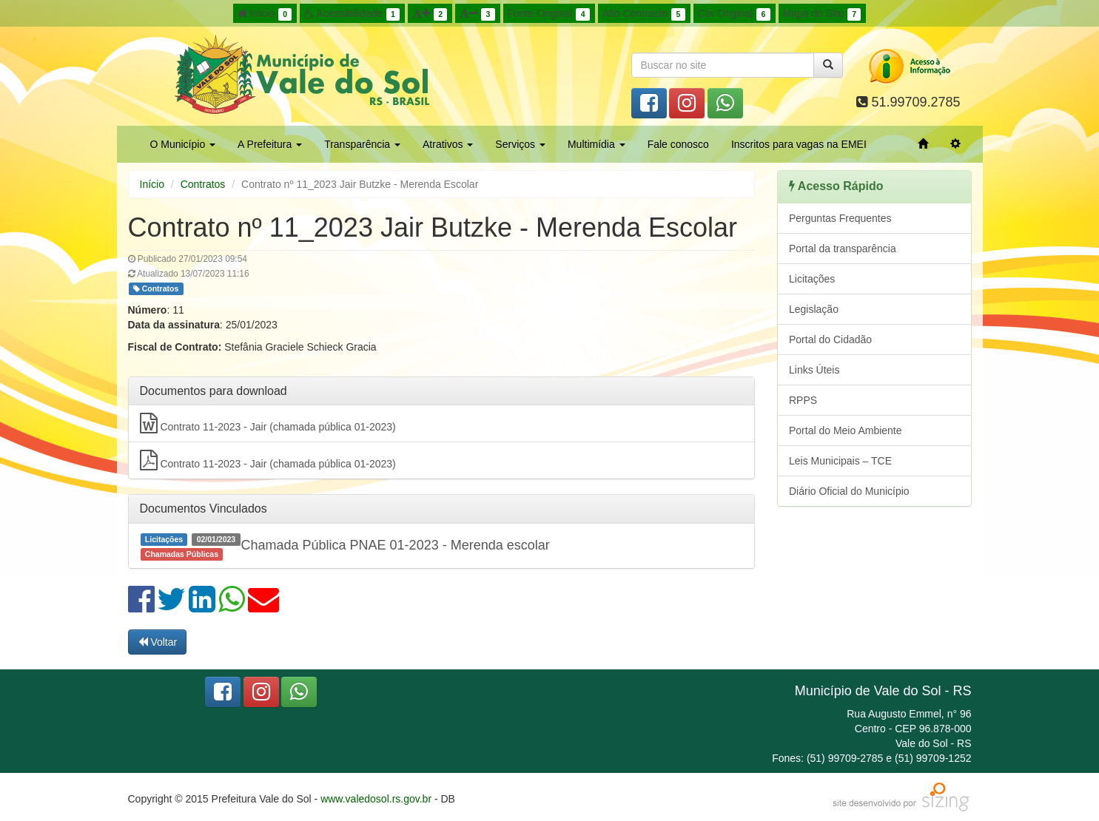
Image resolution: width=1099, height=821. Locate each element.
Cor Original (734, 14)
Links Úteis (814, 370)
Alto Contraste (643, 14)
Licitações (812, 279)
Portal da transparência (842, 248)
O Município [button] (183, 144)
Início (265, 14)
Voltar (158, 642)
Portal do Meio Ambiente (845, 430)
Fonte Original (549, 14)
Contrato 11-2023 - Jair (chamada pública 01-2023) (268, 423)
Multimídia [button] (596, 144)
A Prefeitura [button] (270, 144)
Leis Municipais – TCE (840, 461)
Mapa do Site (822, 14)
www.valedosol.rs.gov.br (375, 799)
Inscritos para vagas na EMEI (799, 144)
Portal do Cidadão (830, 339)
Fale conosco (678, 144)
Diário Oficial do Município (849, 491)
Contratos (203, 184)
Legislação (813, 309)
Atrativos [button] (448, 144)
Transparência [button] (362, 144)
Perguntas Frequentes (840, 218)
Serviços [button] (520, 144)
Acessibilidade (352, 14)
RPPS (803, 400)
